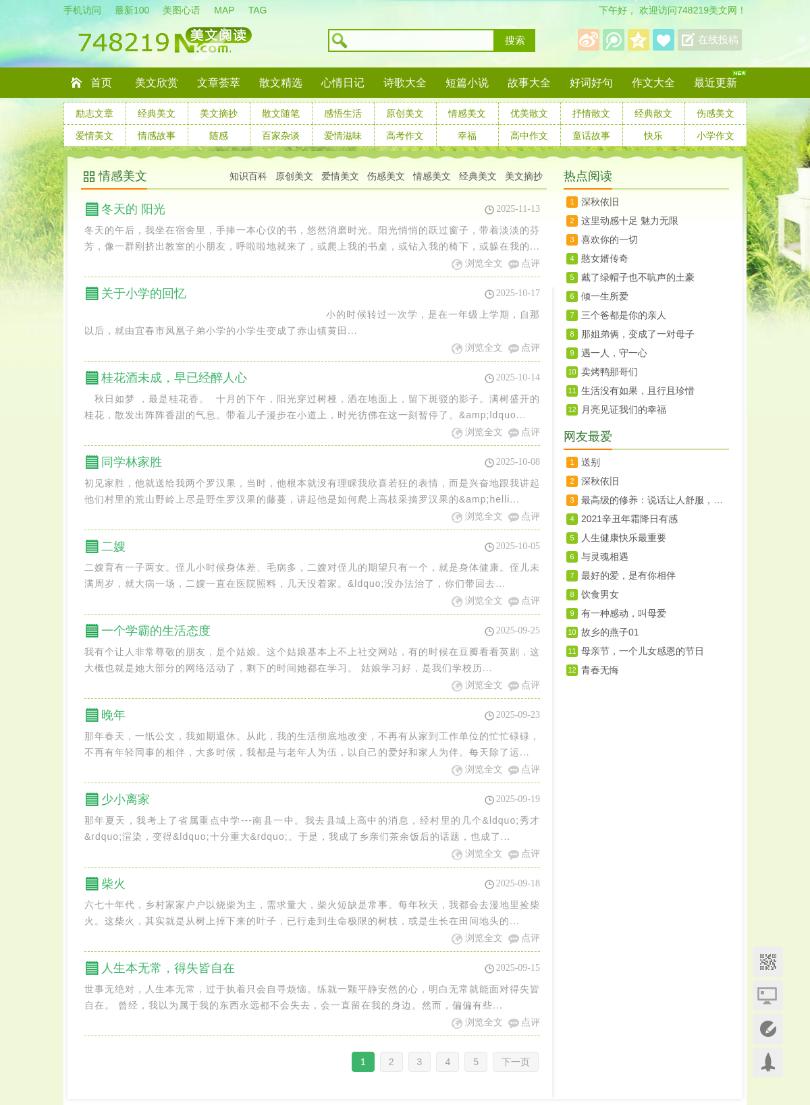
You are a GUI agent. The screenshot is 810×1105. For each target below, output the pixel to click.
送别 (590, 462)
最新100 (132, 10)
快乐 (653, 135)
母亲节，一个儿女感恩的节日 (642, 651)
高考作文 (405, 135)
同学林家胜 (131, 462)
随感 (218, 135)
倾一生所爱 (604, 296)
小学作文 (715, 135)
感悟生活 (343, 113)
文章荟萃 (218, 82)
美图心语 (181, 10)
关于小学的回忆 (143, 293)
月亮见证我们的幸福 (623, 409)
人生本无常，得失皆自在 (168, 968)
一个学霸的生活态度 (156, 631)
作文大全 (653, 82)
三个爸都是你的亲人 (623, 315)
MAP (224, 10)
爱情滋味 (343, 135)
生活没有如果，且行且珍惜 (638, 390)
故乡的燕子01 (610, 632)
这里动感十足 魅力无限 (629, 220)
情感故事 (157, 135)
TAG (257, 10)
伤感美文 (715, 113)
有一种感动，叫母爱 (623, 613)
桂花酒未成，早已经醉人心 (174, 378)
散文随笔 (281, 113)
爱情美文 (94, 135)
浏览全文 (484, 263)
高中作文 (529, 135)
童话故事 (591, 135)
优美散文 (529, 113)
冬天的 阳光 (133, 209)
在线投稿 (718, 39)
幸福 (467, 135)
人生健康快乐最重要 (623, 537)
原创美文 (405, 113)
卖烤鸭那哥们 (609, 371)
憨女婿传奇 (604, 258)
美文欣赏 (156, 82)
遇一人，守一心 (614, 352)
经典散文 (653, 113)
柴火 (113, 883)
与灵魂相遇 (604, 556)
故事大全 (529, 82)
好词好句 (591, 82)
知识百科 (248, 176)
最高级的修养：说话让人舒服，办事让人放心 (655, 499)
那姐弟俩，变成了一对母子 (638, 334)
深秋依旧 (600, 201)
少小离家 (125, 799)
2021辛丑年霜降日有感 (629, 518)
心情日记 (342, 82)
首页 (101, 82)
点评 (530, 263)
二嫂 (113, 546)
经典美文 (157, 113)
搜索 (515, 40)
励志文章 (94, 113)
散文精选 (280, 82)
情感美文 (467, 113)
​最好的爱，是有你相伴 (628, 575)
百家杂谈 (281, 135)
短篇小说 (467, 82)
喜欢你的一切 (609, 239)
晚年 (113, 715)
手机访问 (82, 10)
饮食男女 (600, 594)
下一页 (516, 1061)
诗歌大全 (405, 82)
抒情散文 (591, 113)
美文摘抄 (219, 113)
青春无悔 (600, 669)
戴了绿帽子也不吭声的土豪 (638, 277)
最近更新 (715, 82)
